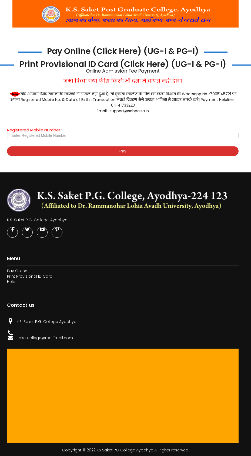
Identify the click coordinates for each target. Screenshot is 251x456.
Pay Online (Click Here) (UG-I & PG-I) (123, 51)
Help (11, 281)
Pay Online (17, 271)
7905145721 (220, 94)
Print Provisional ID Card (29, 276)
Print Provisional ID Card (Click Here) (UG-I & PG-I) (122, 64)
